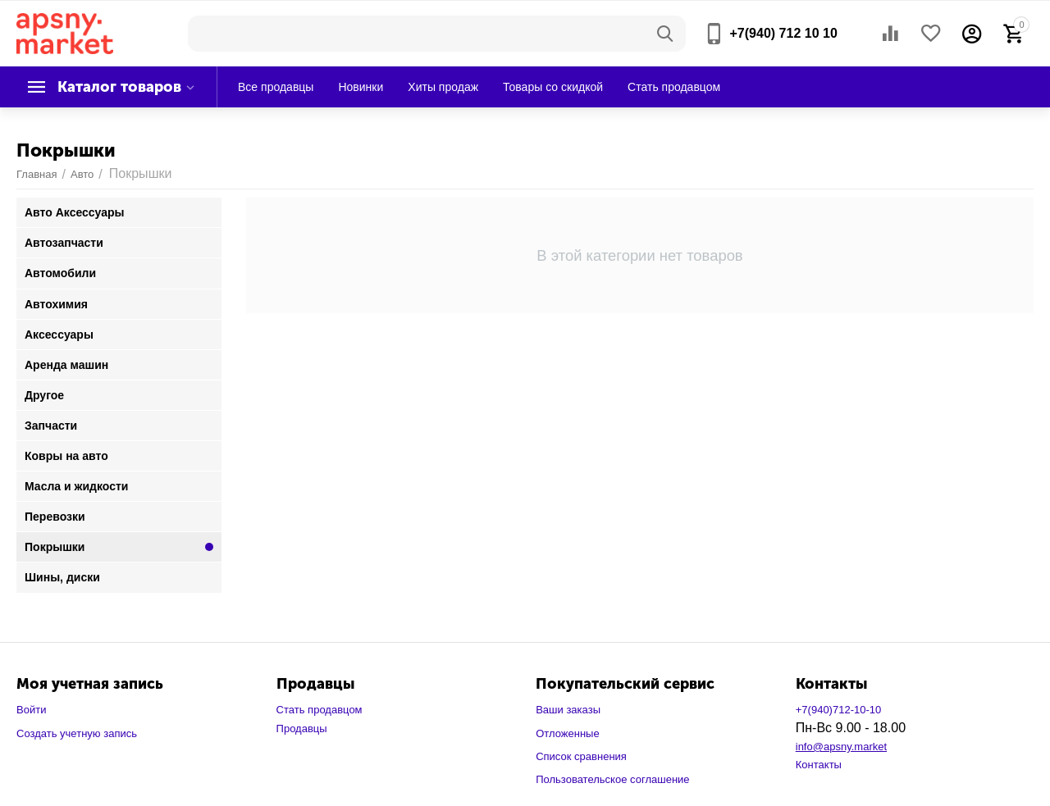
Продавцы (301, 728)
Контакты (819, 764)
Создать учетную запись (76, 733)
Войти (31, 710)
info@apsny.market (841, 746)
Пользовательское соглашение (612, 779)
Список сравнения (581, 756)
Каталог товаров (119, 87)
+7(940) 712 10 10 (783, 33)
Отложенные (568, 733)
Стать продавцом (319, 710)
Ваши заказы (568, 710)
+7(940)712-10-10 (839, 710)
